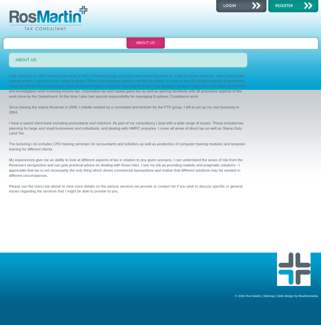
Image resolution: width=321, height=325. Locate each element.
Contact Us (224, 43)
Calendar (185, 43)
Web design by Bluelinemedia (297, 296)
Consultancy (67, 43)
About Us (145, 43)
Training (106, 43)
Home (28, 43)
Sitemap (269, 296)
